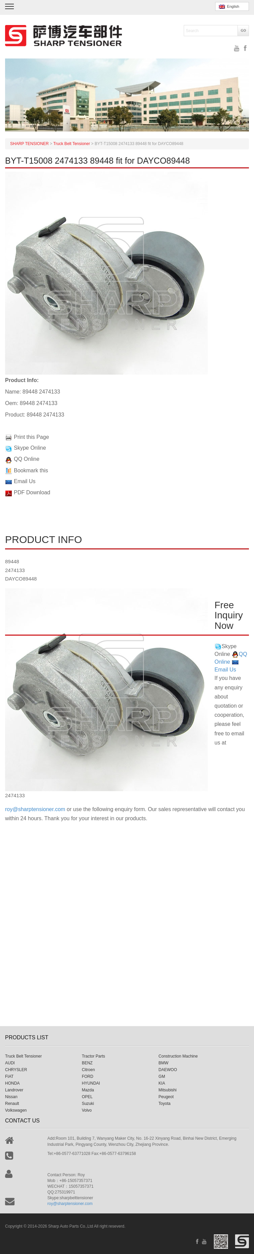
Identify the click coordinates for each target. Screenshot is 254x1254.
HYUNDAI (91, 1083)
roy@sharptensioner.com (35, 809)
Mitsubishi (167, 1090)
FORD (87, 1076)
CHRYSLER (16, 1069)
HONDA (12, 1083)
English (229, 6)
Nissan (11, 1096)
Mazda (88, 1090)
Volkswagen (16, 1110)
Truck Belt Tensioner (23, 1056)
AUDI (10, 1063)
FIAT (9, 1076)
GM (161, 1076)
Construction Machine (178, 1056)
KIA (161, 1083)
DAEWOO (167, 1069)
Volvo (87, 1110)
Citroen (88, 1069)
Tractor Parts (93, 1056)
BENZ (87, 1063)
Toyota (164, 1103)
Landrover (14, 1090)
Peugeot (166, 1096)
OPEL (87, 1096)
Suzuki (88, 1103)
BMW (163, 1063)
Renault (12, 1103)
